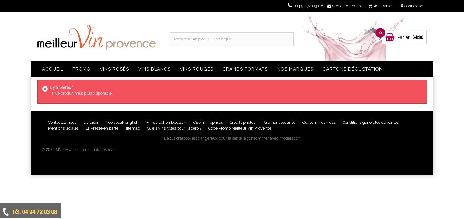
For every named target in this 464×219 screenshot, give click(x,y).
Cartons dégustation (353, 69)
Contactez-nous (62, 122)
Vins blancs (154, 69)
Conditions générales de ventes (371, 122)
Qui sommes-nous (319, 122)
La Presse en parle (102, 128)
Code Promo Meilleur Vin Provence (239, 128)
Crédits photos (243, 122)
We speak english (122, 122)
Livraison (91, 122)
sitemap (133, 128)
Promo (81, 69)
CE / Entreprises (208, 122)
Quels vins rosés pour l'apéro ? (174, 128)
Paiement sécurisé (279, 122)
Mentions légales (63, 128)
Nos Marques (295, 69)
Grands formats (245, 69)
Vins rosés (114, 69)
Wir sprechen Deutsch (166, 122)
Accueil (52, 69)
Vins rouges (196, 69)
